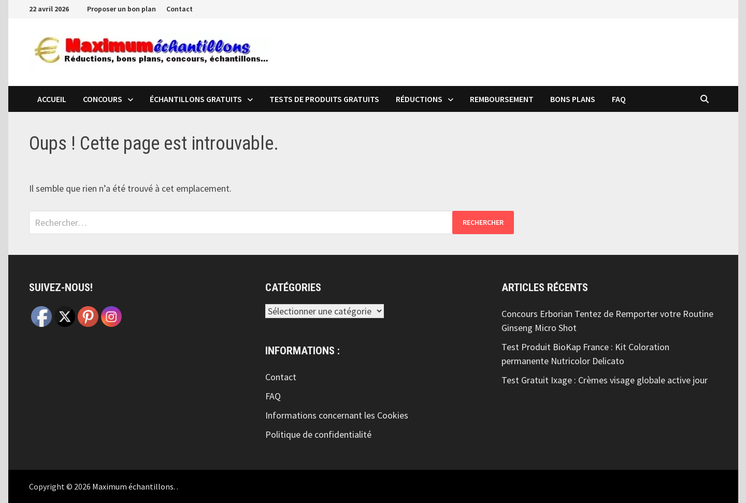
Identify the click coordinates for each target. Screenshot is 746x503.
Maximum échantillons (133, 486)
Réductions (419, 99)
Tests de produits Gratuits (324, 99)
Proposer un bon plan (121, 8)
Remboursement (502, 99)
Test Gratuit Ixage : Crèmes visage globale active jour (604, 380)
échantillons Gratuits (196, 99)
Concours (102, 99)
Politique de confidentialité (318, 434)
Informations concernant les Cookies (336, 415)
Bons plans (572, 99)
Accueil (51, 99)
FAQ (619, 99)
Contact (179, 8)
